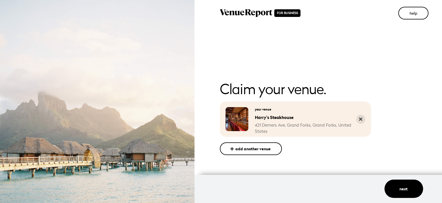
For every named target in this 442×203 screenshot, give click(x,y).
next (403, 189)
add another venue (250, 149)
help (413, 13)
